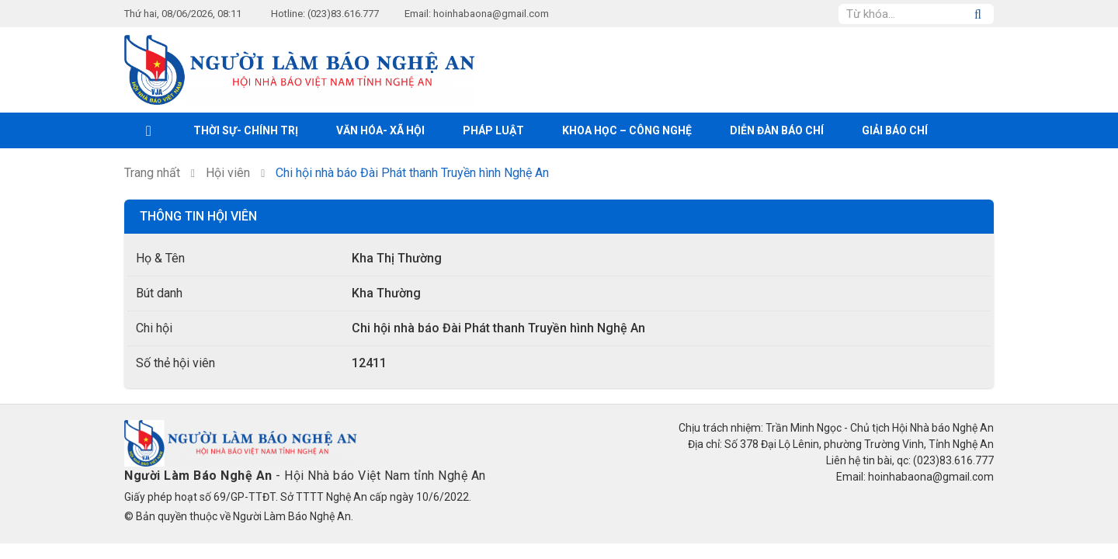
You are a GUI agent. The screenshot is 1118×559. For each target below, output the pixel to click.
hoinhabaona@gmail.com (491, 13)
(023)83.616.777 (343, 13)
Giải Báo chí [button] (895, 130)
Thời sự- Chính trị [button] (245, 130)
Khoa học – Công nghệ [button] (627, 130)
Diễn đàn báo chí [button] (777, 130)
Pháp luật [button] (493, 130)
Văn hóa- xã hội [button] (380, 130)
